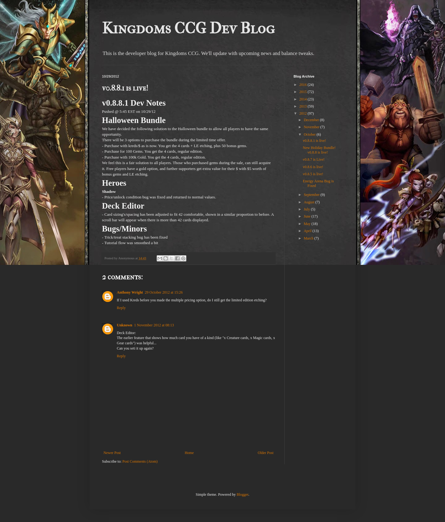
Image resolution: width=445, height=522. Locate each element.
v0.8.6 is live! (313, 167)
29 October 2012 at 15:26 (164, 292)
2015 (303, 92)
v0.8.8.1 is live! (314, 140)
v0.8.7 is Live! (313, 159)
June (308, 216)
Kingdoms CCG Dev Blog (188, 28)
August (310, 202)
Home (189, 453)
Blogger (242, 494)
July (307, 209)
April (308, 231)
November (312, 127)
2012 (303, 113)
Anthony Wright (130, 292)
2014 (303, 99)
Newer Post (112, 453)
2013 (303, 106)
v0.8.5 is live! (313, 174)
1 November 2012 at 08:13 (154, 325)
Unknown (124, 325)
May (308, 224)
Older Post (265, 453)
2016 (303, 85)
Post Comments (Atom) (140, 461)
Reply (121, 308)
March (309, 238)
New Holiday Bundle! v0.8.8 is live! (319, 150)
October (310, 134)
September (312, 195)
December (312, 120)
